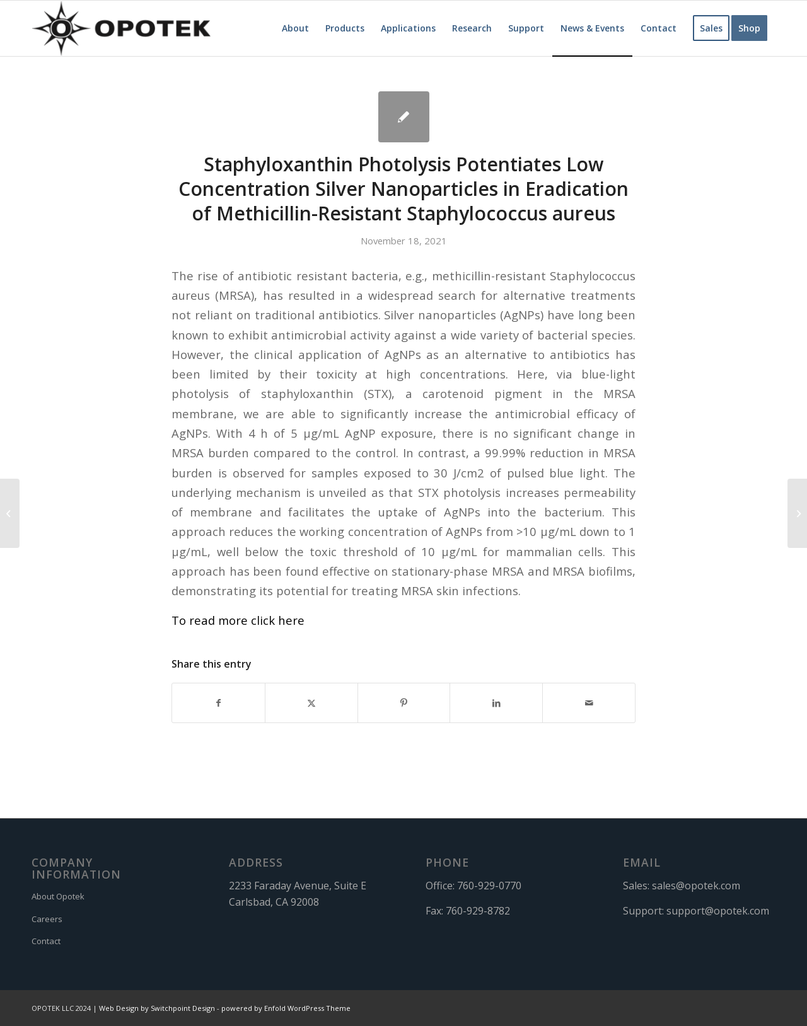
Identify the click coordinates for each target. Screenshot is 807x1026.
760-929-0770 (489, 885)
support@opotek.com (717, 911)
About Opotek (58, 896)
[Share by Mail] (589, 702)
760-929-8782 (478, 911)
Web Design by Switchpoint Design (157, 1008)
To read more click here (238, 620)
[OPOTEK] (121, 28)
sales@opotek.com (696, 885)
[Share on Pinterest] (404, 702)
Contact (46, 941)
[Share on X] (311, 702)
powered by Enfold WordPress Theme (286, 1008)
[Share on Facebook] (218, 702)
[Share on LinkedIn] (496, 702)
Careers (47, 919)
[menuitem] (295, 28)
